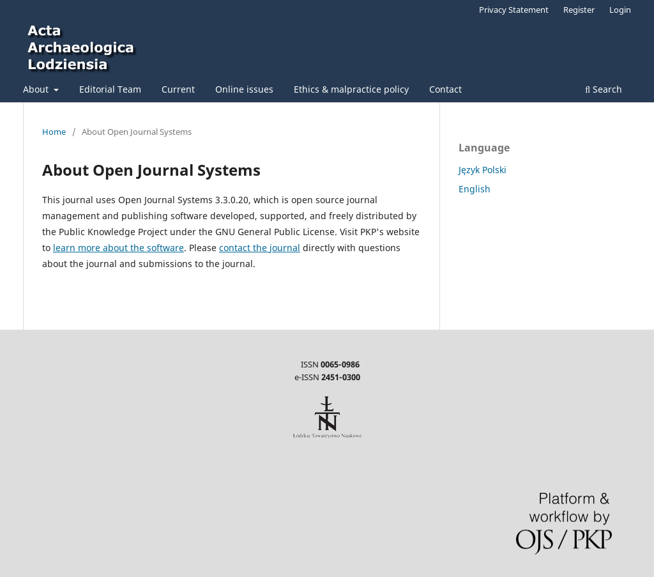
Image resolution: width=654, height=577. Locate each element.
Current (178, 89)
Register (579, 9)
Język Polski (482, 170)
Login (620, 9)
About (37, 89)
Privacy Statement (514, 9)
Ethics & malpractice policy (351, 89)
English (474, 189)
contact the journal (259, 248)
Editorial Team (110, 89)
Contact (445, 89)
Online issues (244, 89)
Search (603, 89)
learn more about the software (118, 248)
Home (54, 131)
